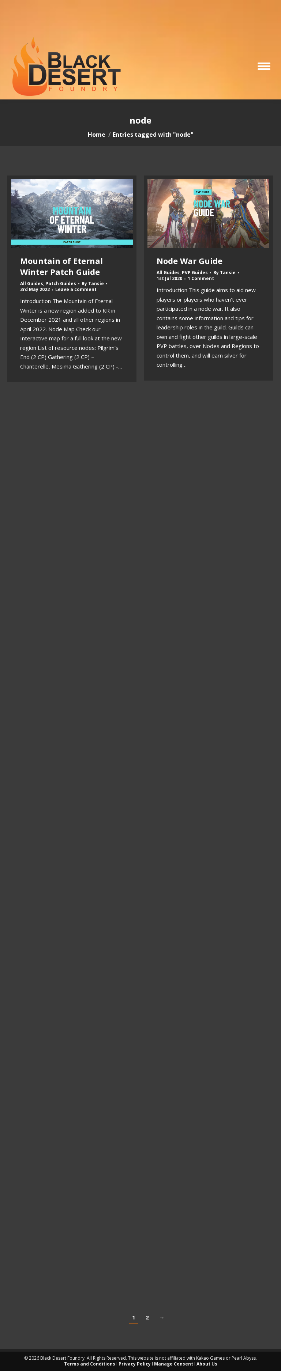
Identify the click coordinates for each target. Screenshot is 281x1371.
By (93, 284)
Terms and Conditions (89, 1364)
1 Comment (201, 279)
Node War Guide (189, 260)
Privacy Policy (135, 1364)
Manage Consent (173, 1364)
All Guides (31, 283)
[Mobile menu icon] (264, 66)
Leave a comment (76, 289)
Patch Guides (60, 283)
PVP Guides (195, 272)
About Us (206, 1364)
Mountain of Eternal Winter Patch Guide (61, 266)
